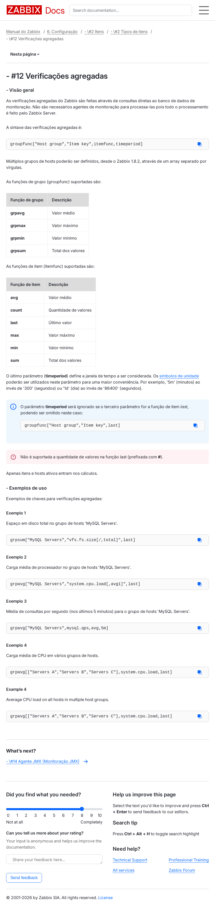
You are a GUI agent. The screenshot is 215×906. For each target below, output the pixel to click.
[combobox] (132, 10)
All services (123, 870)
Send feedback (24, 878)
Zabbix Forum (182, 870)
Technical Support (130, 859)
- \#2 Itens (94, 31)
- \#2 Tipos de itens (129, 31)
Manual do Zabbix (23, 31)
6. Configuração (62, 31)
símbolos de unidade (179, 376)
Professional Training (189, 859)
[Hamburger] (204, 10)
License (105, 897)
